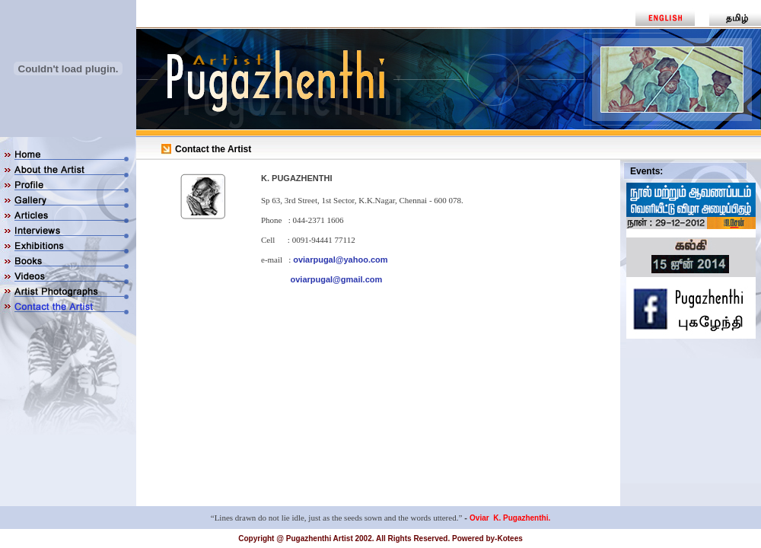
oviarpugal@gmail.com (337, 279)
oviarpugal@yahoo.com (340, 259)
